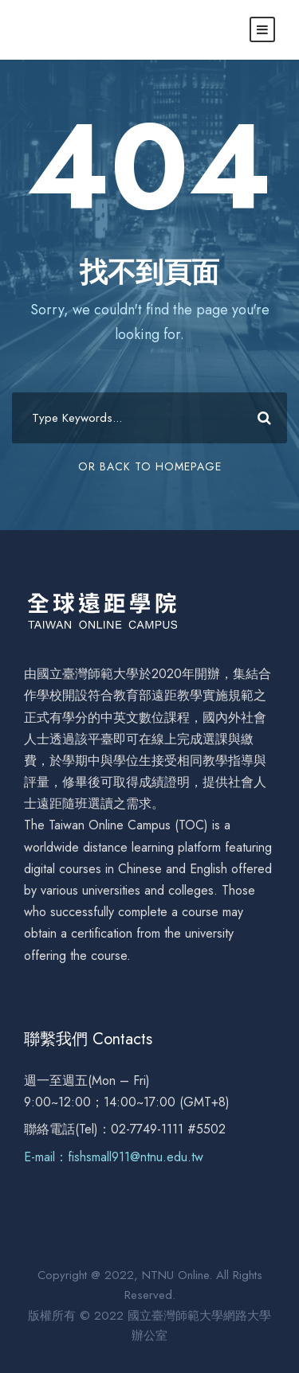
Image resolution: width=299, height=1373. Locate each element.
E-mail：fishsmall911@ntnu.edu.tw (113, 1157)
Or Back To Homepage (150, 466)
